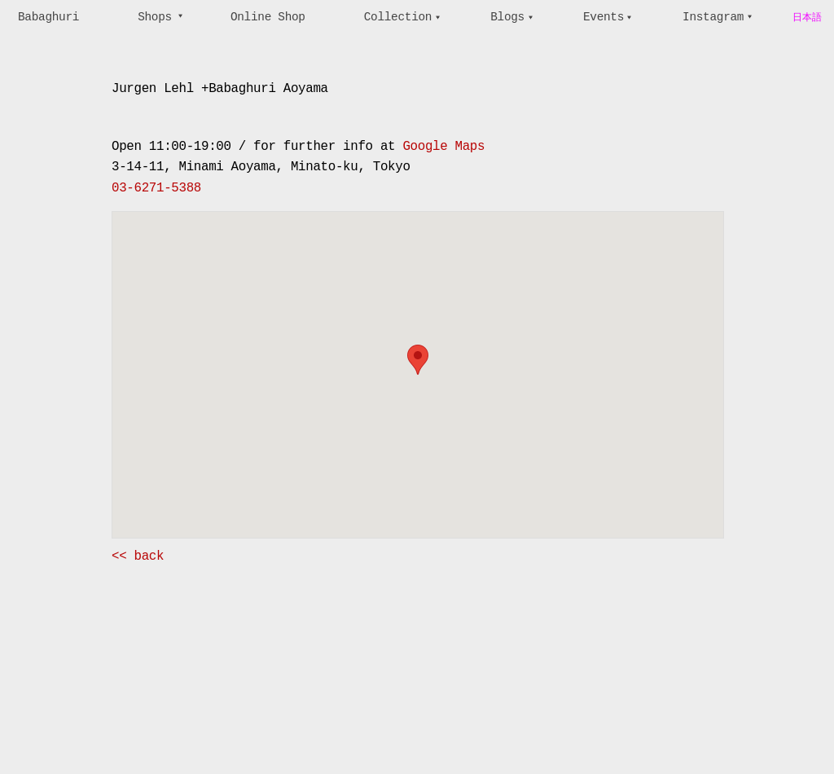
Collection (398, 17)
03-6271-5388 (156, 188)
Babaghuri (48, 17)
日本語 (807, 18)
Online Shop (267, 17)
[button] (417, 360)
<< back (138, 556)
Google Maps (443, 146)
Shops (155, 17)
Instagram (713, 17)
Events (603, 17)
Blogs (507, 17)
